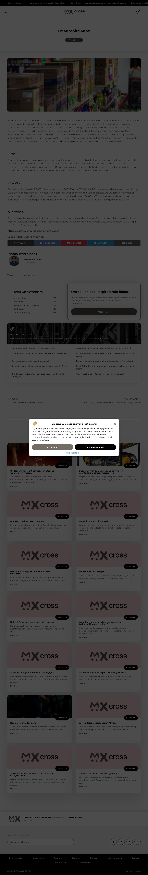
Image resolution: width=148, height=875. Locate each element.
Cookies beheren (95, 447)
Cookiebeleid (72, 453)
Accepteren (52, 447)
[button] (114, 424)
